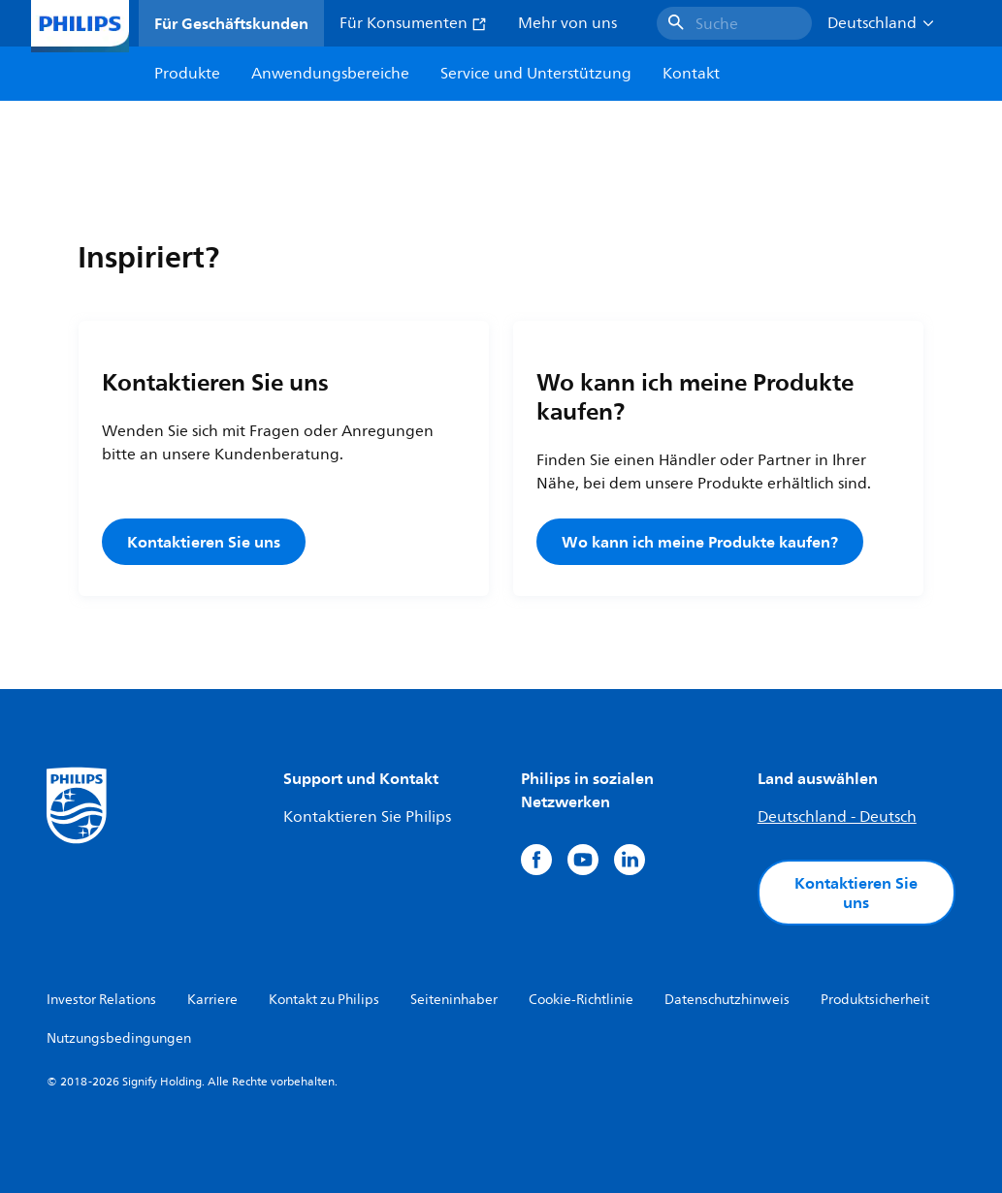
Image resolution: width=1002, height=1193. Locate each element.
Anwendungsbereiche (330, 73)
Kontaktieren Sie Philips (367, 817)
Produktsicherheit (875, 1000)
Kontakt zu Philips (324, 1000)
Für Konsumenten (413, 23)
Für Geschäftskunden (231, 23)
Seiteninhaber (454, 1000)
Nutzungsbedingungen (119, 1038)
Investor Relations (101, 1000)
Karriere (212, 1000)
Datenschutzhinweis (727, 1000)
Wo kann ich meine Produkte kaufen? (700, 541)
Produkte (187, 73)
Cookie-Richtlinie (581, 1000)
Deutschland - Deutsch (837, 817)
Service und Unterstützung (535, 73)
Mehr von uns (567, 23)
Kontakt (691, 73)
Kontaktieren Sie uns (203, 541)
